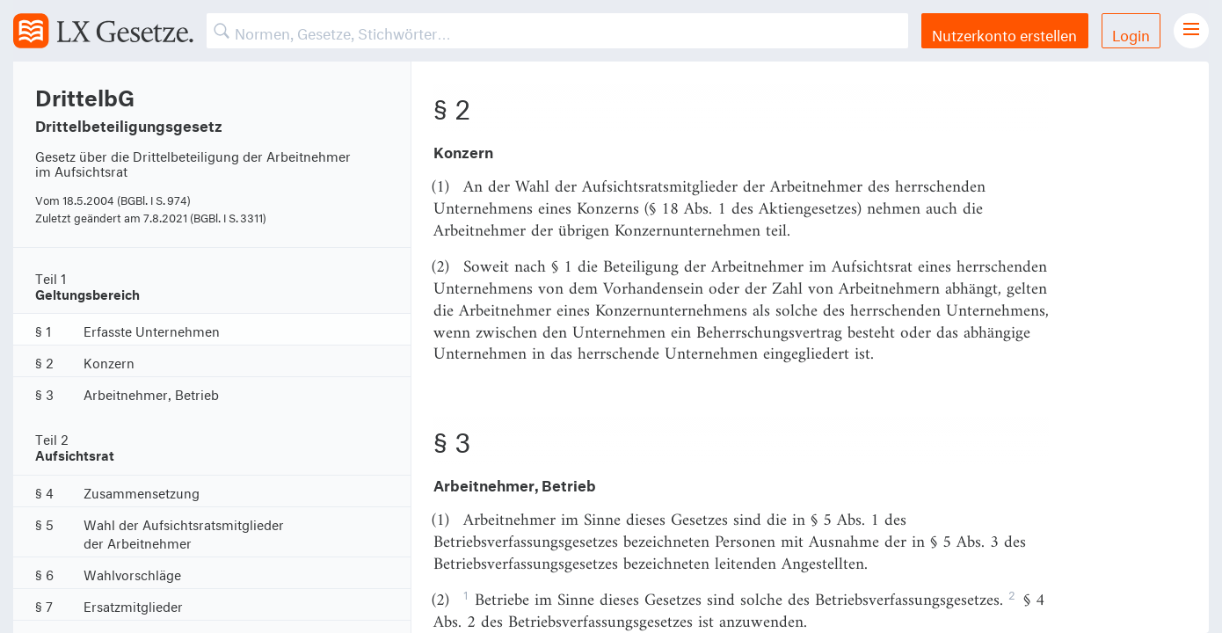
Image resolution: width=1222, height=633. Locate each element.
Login (1131, 33)
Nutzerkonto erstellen (1004, 33)
